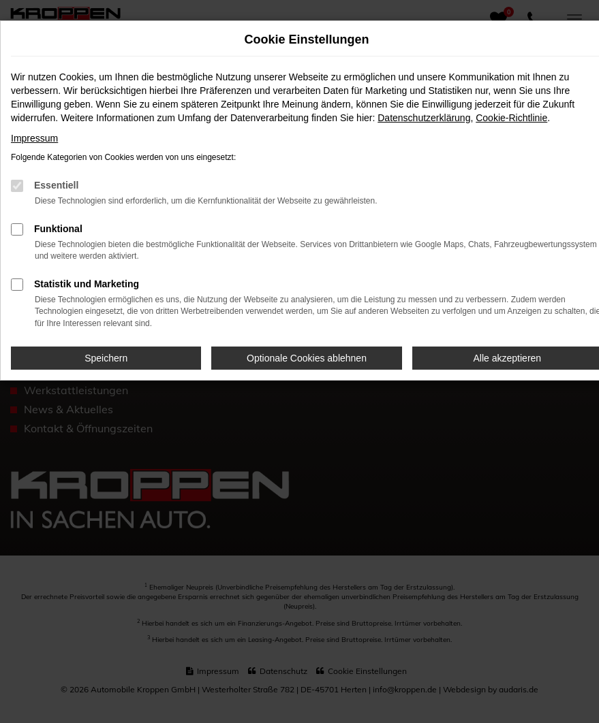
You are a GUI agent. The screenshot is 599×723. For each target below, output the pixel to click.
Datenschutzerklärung (424, 117)
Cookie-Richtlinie (511, 117)
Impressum (34, 138)
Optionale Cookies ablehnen (307, 358)
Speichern (106, 358)
